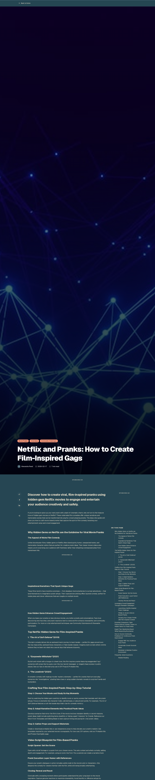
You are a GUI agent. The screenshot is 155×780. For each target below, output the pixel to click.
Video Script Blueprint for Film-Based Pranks (124, 625)
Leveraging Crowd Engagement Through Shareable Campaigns (124, 640)
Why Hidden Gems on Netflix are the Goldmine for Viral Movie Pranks (126, 568)
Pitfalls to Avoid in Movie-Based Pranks (126, 649)
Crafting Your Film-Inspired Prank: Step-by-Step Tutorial (125, 604)
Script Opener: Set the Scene (127, 629)
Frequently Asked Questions (124, 690)
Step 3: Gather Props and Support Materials (126, 620)
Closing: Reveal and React (126, 636)
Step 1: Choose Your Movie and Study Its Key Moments (127, 609)
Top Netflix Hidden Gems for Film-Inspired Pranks (125, 587)
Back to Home (24, 3)
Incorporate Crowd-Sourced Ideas (127, 682)
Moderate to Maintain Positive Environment (127, 687)
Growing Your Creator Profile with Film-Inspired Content (127, 654)
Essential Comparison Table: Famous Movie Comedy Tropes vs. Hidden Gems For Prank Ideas (126, 660)
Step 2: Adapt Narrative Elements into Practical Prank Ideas (127, 614)
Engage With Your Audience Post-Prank (127, 677)
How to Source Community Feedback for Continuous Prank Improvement (125, 671)
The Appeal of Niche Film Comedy (126, 573)
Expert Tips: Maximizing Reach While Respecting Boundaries (124, 666)
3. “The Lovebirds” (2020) (126, 600)
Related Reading (123, 693)
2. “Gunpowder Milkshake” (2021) (126, 596)
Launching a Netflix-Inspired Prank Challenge (127, 645)
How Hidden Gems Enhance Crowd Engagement (127, 582)
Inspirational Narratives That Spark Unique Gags (127, 577)
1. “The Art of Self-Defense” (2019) (127, 592)
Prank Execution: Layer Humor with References (128, 632)
